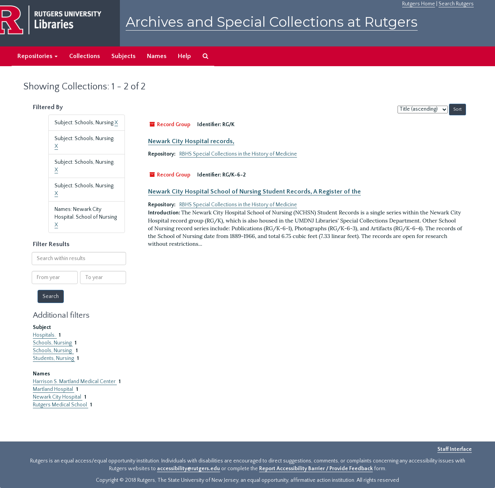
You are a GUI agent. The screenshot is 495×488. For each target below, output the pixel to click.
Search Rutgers (456, 4)
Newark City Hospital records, (191, 141)
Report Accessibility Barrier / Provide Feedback (316, 469)
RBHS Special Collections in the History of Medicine (238, 154)
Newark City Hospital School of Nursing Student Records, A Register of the (254, 191)
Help (184, 56)
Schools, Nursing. (53, 351)
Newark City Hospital (57, 397)
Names (156, 56)
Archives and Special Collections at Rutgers (272, 22)
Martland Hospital (53, 389)
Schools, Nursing (53, 343)
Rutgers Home (418, 4)
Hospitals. (45, 335)
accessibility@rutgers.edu (188, 469)
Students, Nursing (54, 358)
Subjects (123, 56)
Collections (84, 56)
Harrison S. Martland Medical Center (75, 381)
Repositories (37, 56)
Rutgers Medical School (60, 405)
